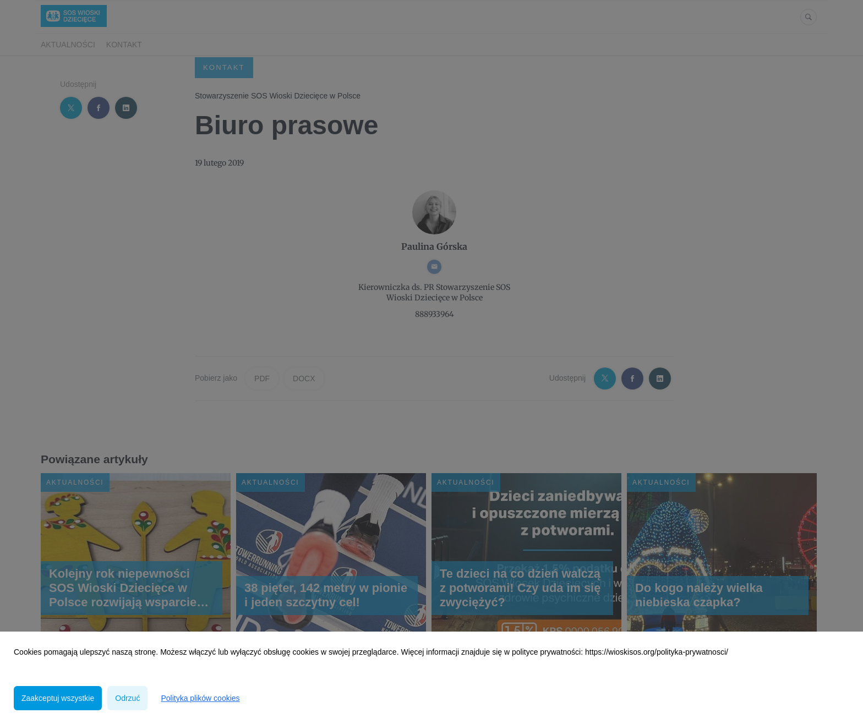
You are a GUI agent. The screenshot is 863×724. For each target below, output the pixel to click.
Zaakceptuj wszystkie (57, 698)
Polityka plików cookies (200, 698)
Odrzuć (127, 698)
